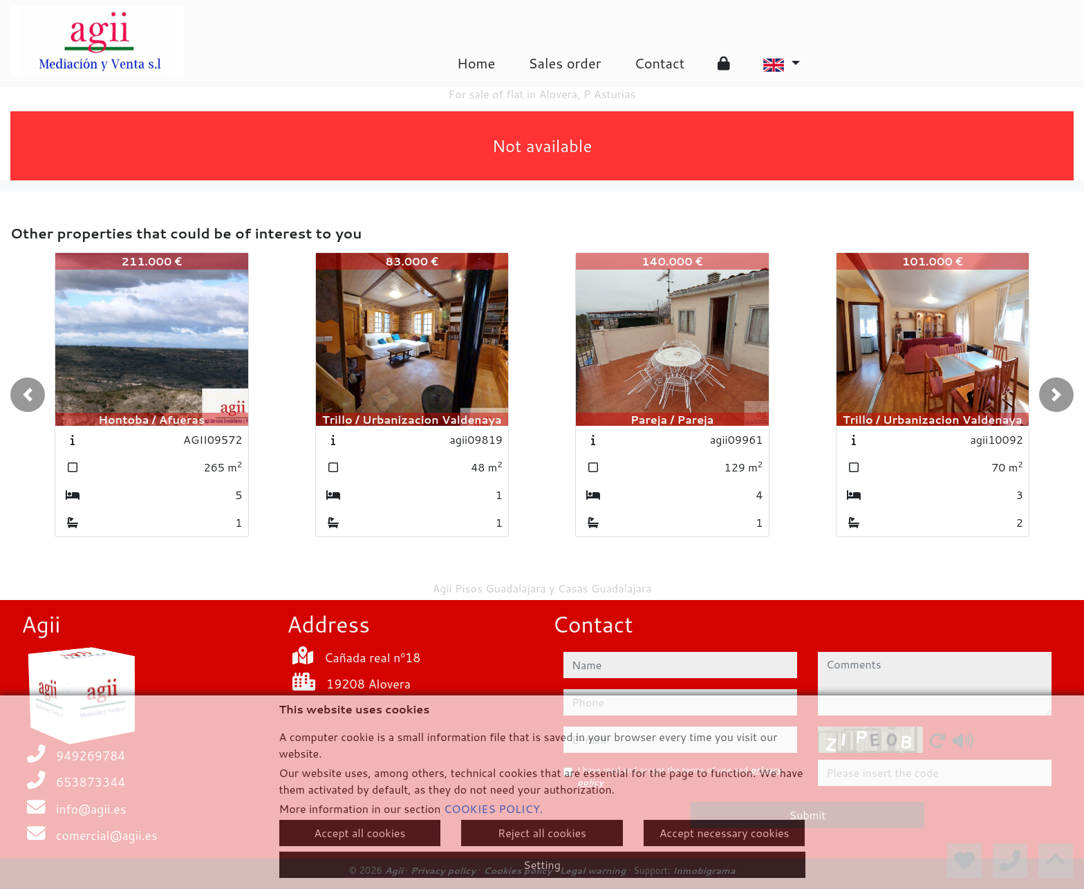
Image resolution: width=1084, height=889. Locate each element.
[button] (27, 394)
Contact (659, 63)
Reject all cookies (542, 833)
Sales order (564, 63)
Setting (542, 864)
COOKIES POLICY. (493, 808)
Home (476, 63)
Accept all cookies (359, 833)
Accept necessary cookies (724, 833)
